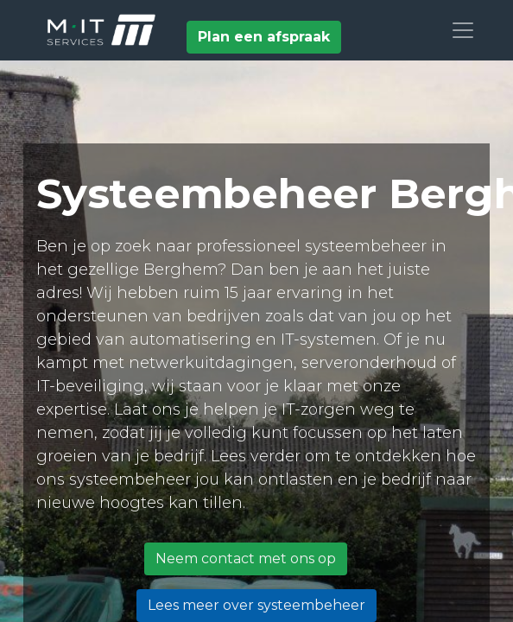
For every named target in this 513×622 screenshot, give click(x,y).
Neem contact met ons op (245, 558)
